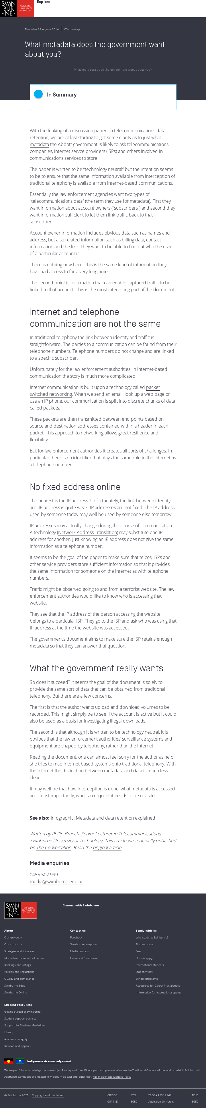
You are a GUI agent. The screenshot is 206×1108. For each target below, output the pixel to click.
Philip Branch (65, 833)
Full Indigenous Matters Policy (112, 1076)
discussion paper (89, 130)
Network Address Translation (87, 532)
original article (107, 847)
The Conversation (53, 847)
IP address (77, 500)
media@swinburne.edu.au (56, 881)
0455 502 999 (44, 874)
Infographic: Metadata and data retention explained (103, 818)
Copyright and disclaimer (48, 1095)
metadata (39, 144)
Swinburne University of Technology (66, 840)
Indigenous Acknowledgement (49, 1061)
